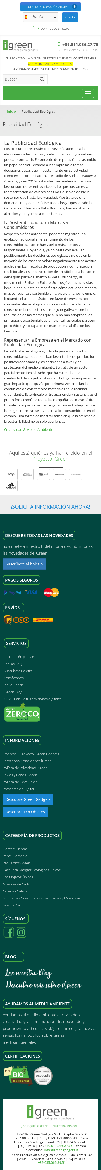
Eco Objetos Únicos (18, 877)
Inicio (11, 111)
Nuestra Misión (65, 1126)
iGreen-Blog (13, 691)
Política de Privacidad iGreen (25, 767)
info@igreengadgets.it (61, 1150)
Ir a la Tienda (14, 684)
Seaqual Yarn (13, 905)
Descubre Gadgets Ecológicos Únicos (32, 870)
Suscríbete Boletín (18, 670)
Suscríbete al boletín (24, 563)
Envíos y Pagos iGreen (20, 774)
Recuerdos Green (16, 863)
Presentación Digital (18, 788)
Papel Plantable (15, 856)
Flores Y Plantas (15, 848)
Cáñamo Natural (15, 891)
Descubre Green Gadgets (28, 799)
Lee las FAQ (13, 663)
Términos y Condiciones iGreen (27, 760)
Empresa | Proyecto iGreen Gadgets (31, 753)
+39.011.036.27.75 (78, 44)
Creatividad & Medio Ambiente (28, 429)
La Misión (33, 58)
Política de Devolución (20, 781)
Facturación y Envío (19, 656)
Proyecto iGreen (50, 458)
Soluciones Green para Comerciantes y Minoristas (42, 898)
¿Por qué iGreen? (34, 1126)
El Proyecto (15, 58)
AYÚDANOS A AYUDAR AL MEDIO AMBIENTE (45, 69)
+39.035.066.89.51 (52, 1162)
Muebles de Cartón (18, 884)
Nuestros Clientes (57, 58)
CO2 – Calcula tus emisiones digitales (32, 698)
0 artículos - (54, 28)
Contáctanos (84, 58)
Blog (83, 69)
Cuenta (70, 17)
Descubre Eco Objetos (25, 811)
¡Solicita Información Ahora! (51, 6)
